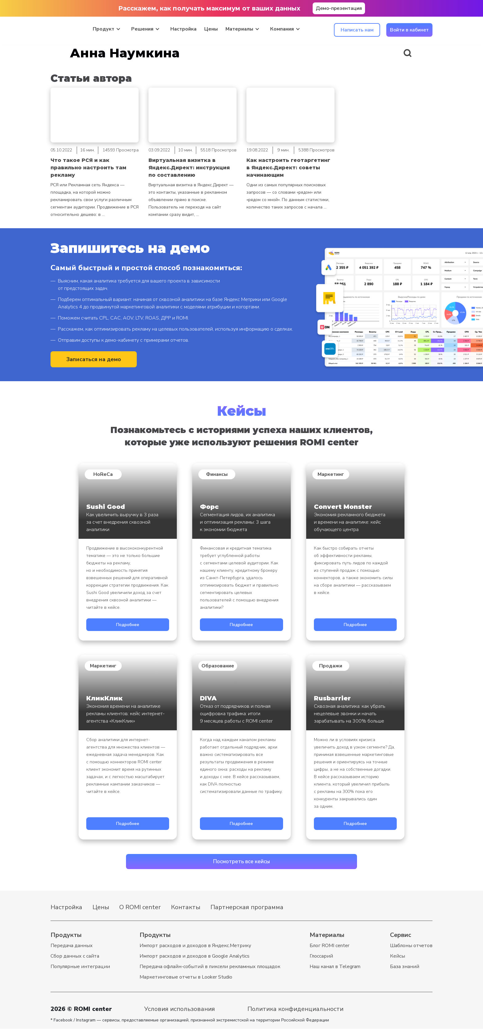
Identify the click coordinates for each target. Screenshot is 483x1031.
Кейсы (397, 958)
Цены (211, 28)
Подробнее (127, 624)
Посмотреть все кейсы (241, 863)
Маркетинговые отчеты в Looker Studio (186, 979)
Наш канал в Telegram (335, 968)
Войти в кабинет (409, 29)
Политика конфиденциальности (295, 1011)
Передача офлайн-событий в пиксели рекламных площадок (210, 968)
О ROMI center (140, 909)
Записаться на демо (94, 360)
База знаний (404, 968)
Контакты (185, 909)
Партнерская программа (246, 909)
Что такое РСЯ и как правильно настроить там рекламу (88, 167)
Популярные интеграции (80, 968)
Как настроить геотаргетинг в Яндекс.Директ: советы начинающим (288, 167)
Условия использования (179, 1011)
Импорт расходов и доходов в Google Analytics (195, 958)
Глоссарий (321, 958)
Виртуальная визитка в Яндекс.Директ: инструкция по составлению (189, 167)
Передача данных (72, 947)
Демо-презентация (339, 8)
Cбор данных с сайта (75, 958)
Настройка (183, 28)
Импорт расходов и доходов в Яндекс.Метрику (195, 947)
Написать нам (357, 29)
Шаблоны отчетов (411, 947)
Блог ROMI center (329, 947)
